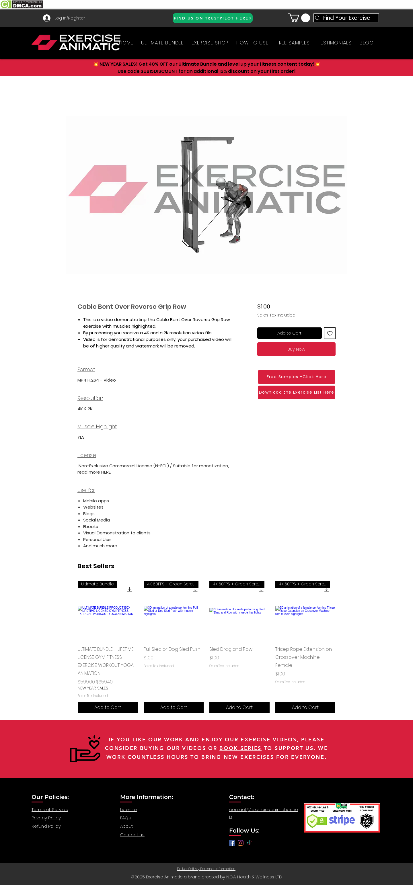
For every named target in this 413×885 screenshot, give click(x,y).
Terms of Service (50, 809)
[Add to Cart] (108, 707)
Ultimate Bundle (197, 64)
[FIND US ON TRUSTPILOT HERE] (213, 18)
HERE (106, 472)
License (128, 809)
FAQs (125, 818)
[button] (299, 17)
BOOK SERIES (240, 748)
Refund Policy (46, 826)
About (126, 826)
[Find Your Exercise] (346, 17)
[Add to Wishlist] (330, 333)
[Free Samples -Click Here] (296, 377)
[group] (206, 647)
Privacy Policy (46, 818)
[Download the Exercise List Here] (296, 392)
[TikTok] (249, 843)
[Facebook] (232, 843)
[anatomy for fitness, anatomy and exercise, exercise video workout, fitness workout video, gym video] (240, 843)
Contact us (132, 835)
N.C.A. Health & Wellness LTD (254, 877)
